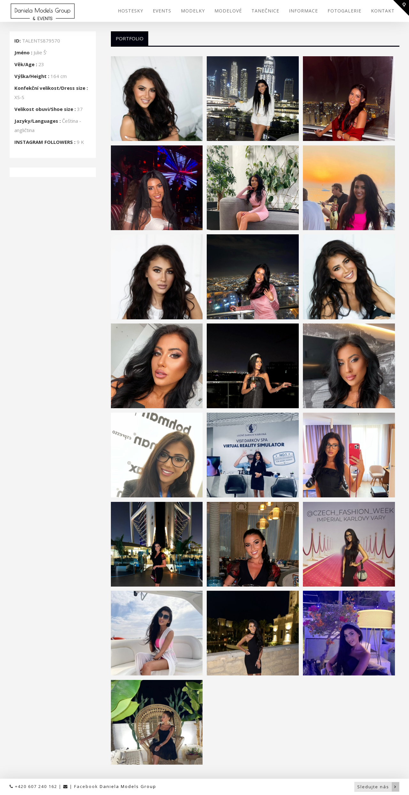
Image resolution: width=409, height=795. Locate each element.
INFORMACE (303, 11)
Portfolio (129, 38)
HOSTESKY (130, 11)
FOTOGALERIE (344, 11)
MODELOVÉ (228, 11)
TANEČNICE (265, 11)
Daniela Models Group (128, 786)
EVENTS (162, 11)
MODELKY (193, 11)
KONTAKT (383, 11)
